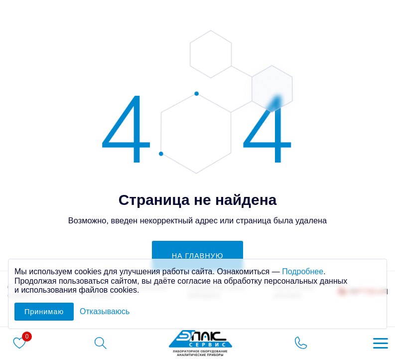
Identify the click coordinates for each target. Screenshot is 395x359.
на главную (198, 256)
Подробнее (302, 271)
